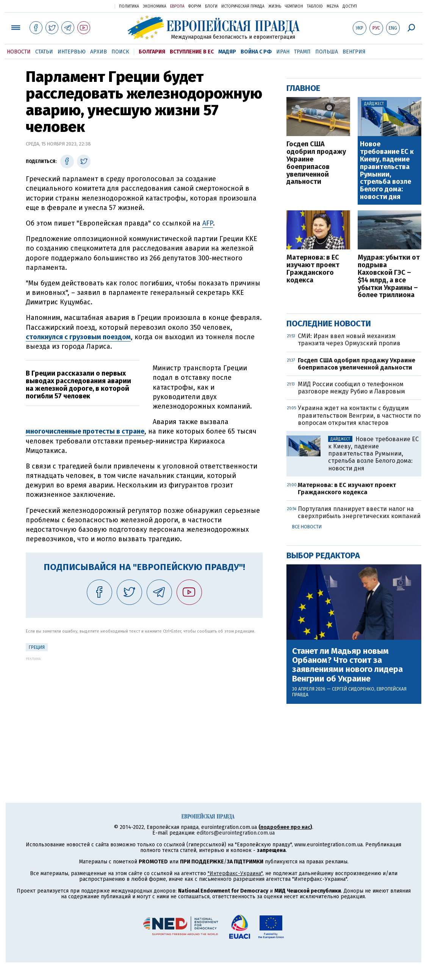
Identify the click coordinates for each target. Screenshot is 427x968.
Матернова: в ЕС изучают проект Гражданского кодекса (312, 269)
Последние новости (328, 323)
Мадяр (227, 52)
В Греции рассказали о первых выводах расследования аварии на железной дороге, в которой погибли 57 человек (78, 384)
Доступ (350, 6)
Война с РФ (256, 52)
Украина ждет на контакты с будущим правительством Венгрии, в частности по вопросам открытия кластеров (359, 415)
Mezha (333, 6)
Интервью (72, 52)
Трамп (302, 52)
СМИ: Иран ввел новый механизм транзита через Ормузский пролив (349, 339)
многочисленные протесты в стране (85, 431)
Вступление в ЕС (192, 52)
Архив (98, 52)
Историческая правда (242, 6)
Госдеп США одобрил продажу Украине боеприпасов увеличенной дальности (316, 163)
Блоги (211, 6)
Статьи (44, 52)
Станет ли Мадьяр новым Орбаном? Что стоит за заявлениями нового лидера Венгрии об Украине (347, 665)
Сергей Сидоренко (353, 689)
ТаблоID (315, 6)
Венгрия (354, 52)
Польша (326, 52)
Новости (19, 52)
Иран (282, 52)
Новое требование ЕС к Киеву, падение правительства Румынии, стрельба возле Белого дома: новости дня (387, 170)
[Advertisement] (144, 714)
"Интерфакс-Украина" (235, 873)
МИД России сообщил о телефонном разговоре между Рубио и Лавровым (351, 388)
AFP (207, 223)
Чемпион (294, 6)
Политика (129, 6)
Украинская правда (90, 6)
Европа (177, 6)
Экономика (154, 6)
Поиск (120, 52)
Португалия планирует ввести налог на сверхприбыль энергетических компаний (359, 512)
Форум (194, 6)
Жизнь (274, 6)
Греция (37, 647)
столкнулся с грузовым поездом (78, 337)
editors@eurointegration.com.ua (236, 833)
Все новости (307, 526)
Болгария (152, 52)
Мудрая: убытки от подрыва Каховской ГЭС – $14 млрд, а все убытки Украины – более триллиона (389, 276)
